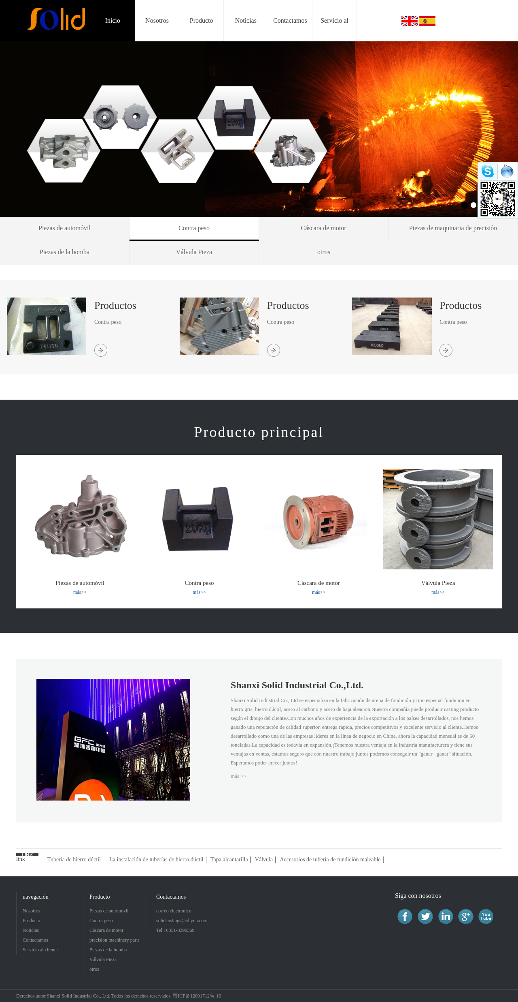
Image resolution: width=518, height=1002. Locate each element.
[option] (259, 129)
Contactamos (35, 940)
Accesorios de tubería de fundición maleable (330, 859)
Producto (31, 920)
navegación (36, 897)
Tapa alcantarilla (229, 859)
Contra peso (101, 920)
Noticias (31, 930)
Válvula (264, 859)
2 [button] (473, 205)
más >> (238, 776)
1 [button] (464, 205)
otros (94, 969)
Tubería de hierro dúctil (74, 859)
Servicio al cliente (40, 950)
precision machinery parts (114, 940)
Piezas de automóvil (109, 911)
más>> (80, 592)
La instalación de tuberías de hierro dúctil (156, 859)
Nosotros (31, 911)
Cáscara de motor (106, 930)
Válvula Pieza (103, 959)
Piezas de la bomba (108, 950)
